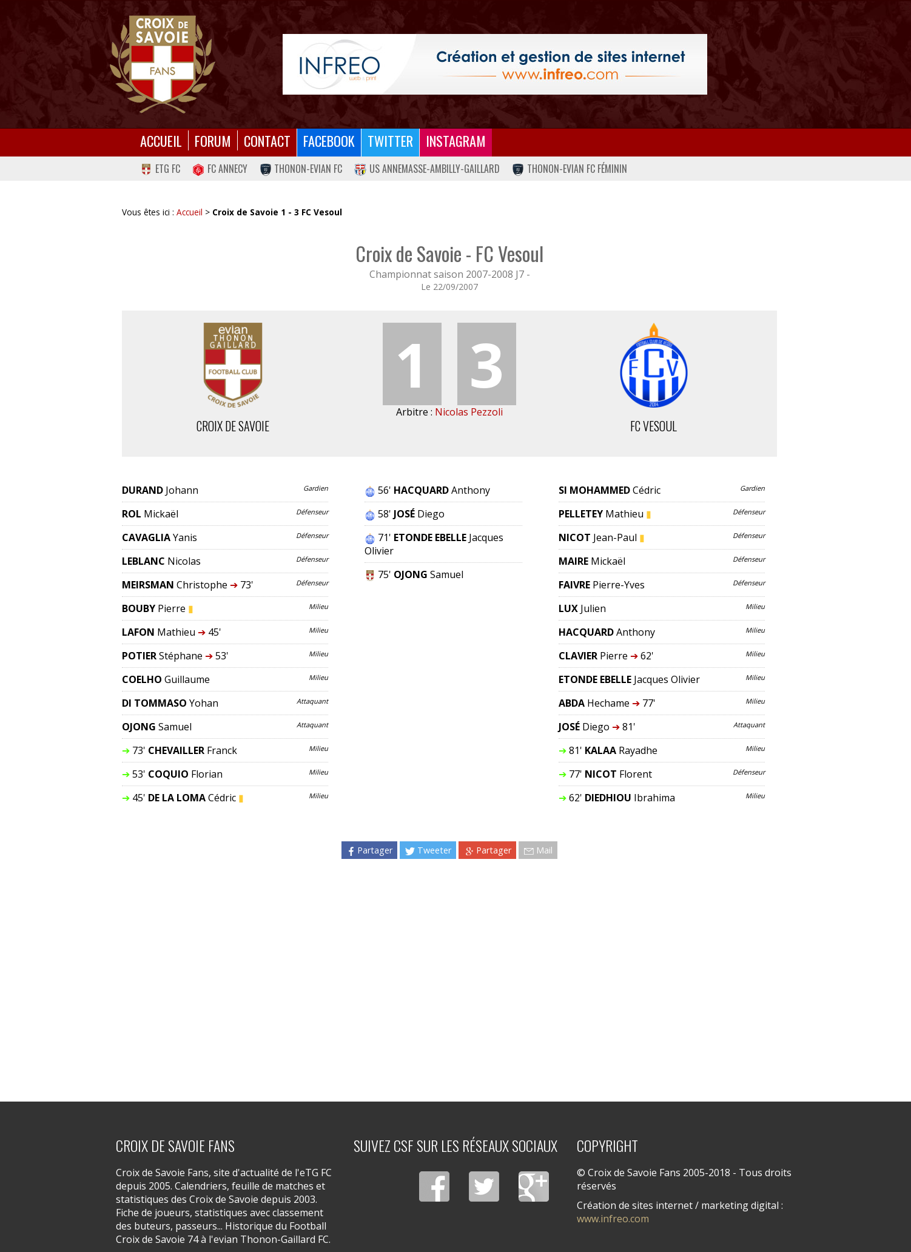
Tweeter (428, 850)
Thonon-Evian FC (301, 168)
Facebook (329, 140)
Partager (369, 850)
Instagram (456, 140)
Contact (267, 140)
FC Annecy (219, 168)
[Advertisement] (450, 973)
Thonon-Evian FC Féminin (569, 168)
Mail (538, 850)
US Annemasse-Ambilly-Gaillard (427, 168)
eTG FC (160, 168)
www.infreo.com (613, 1218)
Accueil (161, 140)
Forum (213, 140)
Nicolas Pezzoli (469, 412)
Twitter (390, 140)
